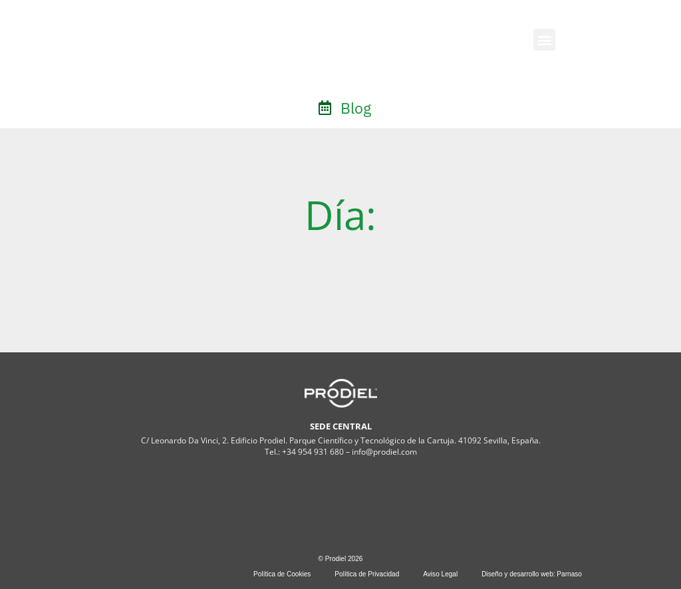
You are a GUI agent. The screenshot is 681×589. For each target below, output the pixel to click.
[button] (544, 40)
